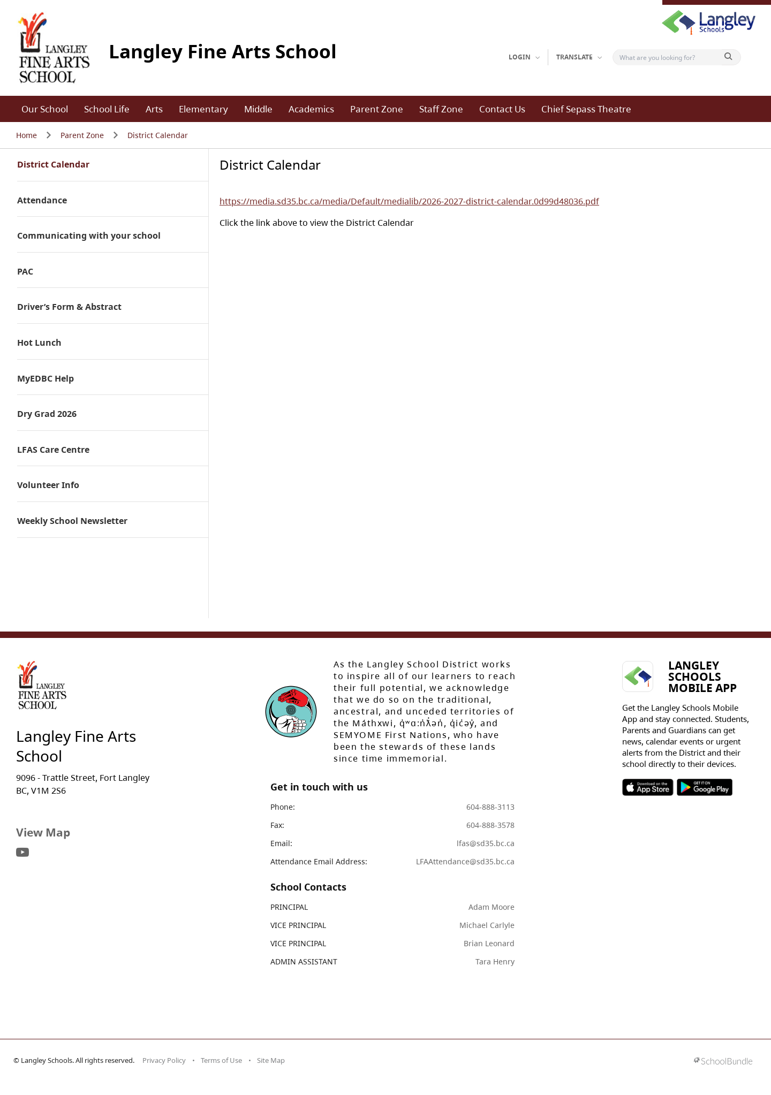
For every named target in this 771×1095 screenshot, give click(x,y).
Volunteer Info (48, 485)
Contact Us (502, 109)
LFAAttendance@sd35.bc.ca (465, 861)
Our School (44, 109)
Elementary (203, 109)
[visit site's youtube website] (22, 853)
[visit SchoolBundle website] (723, 1062)
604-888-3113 (490, 807)
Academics (311, 109)
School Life (107, 109)
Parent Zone (376, 109)
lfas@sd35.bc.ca (486, 843)
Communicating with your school (89, 236)
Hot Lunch (39, 343)
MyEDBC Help (45, 379)
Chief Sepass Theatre (586, 109)
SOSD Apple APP (648, 787)
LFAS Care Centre (53, 450)
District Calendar (157, 135)
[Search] (669, 57)
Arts (154, 109)
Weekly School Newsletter (72, 521)
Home (26, 135)
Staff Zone (441, 109)
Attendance (42, 201)
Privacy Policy (164, 1060)
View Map (43, 832)
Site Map (271, 1060)
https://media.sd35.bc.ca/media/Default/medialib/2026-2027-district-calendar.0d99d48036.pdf (409, 201)
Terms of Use (221, 1060)
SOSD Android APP (704, 787)
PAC (25, 272)
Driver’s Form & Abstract (69, 307)
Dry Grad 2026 (47, 414)
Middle (258, 109)
